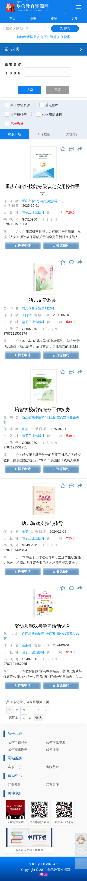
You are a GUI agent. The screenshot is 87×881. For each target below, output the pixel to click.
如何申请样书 (26, 37)
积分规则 (14, 785)
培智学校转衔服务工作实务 (42, 409)
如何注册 (52, 749)
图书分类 (12, 49)
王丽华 (27, 315)
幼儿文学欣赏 (42, 300)
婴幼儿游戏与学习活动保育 (42, 625)
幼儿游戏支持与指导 (42, 523)
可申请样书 (18, 114)
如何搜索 (63, 37)
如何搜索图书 (18, 749)
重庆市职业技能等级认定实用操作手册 (42, 190)
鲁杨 (25, 429)
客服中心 (14, 767)
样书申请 (23, 246)
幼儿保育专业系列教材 (38, 308)
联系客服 (52, 785)
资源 (54, 18)
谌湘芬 (27, 645)
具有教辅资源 (20, 105)
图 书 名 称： (14, 64)
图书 (33, 18)
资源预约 (61, 246)
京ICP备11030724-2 (43, 864)
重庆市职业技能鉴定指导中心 (43, 201)
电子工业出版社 (33, 212)
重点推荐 (51, 105)
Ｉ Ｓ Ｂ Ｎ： (14, 73)
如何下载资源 (47, 37)
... (31, 710)
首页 (12, 18)
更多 (74, 18)
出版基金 (52, 767)
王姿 (25, 531)
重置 (57, 90)
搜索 (65, 28)
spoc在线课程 (52, 114)
